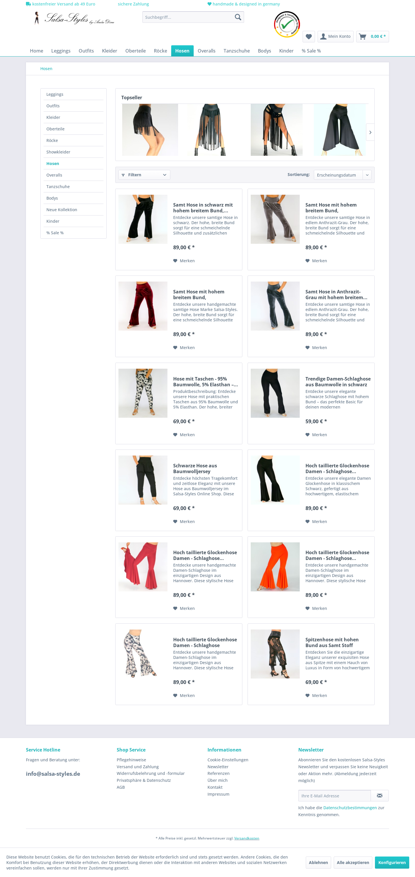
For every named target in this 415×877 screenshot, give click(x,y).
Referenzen (218, 773)
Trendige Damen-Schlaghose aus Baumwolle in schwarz (338, 381)
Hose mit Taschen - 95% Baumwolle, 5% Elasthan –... (205, 381)
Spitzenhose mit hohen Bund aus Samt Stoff (332, 642)
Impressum (218, 794)
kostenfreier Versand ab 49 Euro (60, 4)
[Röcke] (160, 50)
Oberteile (55, 129)
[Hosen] (182, 50)
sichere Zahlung (133, 4)
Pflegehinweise (131, 759)
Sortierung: (299, 174)
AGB (121, 787)
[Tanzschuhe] (237, 50)
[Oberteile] (135, 50)
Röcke (52, 140)
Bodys (52, 198)
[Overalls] (207, 50)
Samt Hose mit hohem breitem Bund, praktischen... (331, 207)
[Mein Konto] (336, 36)
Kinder (52, 221)
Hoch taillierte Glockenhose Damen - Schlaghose (205, 642)
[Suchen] (238, 17)
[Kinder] (286, 50)
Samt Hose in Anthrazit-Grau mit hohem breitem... (336, 294)
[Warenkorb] (372, 36)
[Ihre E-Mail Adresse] (334, 795)
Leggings (54, 94)
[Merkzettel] (309, 36)
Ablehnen (318, 862)
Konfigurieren (392, 862)
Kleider (53, 117)
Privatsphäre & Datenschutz (144, 780)
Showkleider (58, 152)
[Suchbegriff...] (193, 17)
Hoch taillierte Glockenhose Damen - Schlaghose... (337, 468)
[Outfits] (86, 50)
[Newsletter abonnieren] (380, 795)
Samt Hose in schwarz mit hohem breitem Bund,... (203, 207)
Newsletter (218, 766)
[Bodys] (264, 50)
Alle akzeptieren (353, 862)
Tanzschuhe (58, 186)
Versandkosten (246, 838)
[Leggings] (61, 50)
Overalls (54, 175)
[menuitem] (193, 17)
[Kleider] (109, 50)
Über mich (217, 780)
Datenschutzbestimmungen (350, 807)
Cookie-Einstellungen (227, 759)
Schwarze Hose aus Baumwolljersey (195, 468)
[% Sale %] (311, 50)
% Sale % (55, 232)
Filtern (131, 174)
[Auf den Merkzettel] (184, 260)
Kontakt (214, 787)
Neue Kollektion (61, 209)
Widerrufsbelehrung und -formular (151, 773)
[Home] (36, 50)
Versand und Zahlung (138, 766)
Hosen (52, 163)
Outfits (53, 105)
